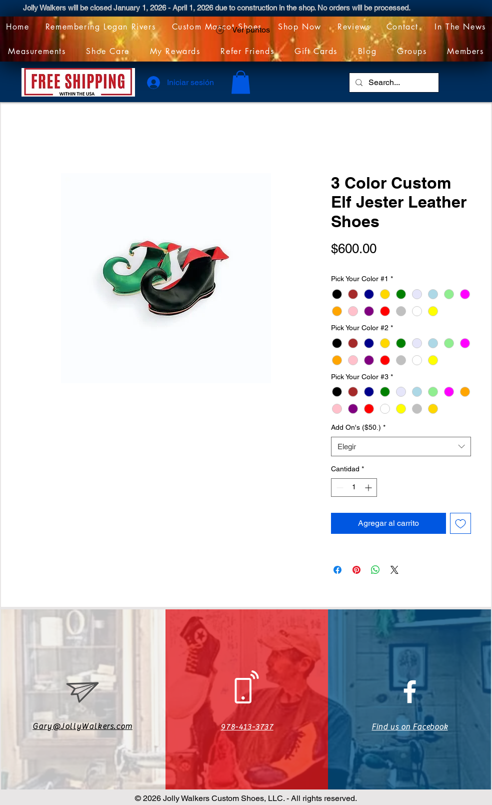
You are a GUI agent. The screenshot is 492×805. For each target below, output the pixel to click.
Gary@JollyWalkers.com (82, 726)
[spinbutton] (354, 487)
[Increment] (369, 487)
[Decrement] (338, 487)
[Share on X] (394, 570)
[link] (240, 82)
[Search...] (393, 82)
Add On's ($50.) (358, 427)
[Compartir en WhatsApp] (376, 570)
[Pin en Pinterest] (356, 570)
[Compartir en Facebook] (338, 570)
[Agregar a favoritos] (460, 523)
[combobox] (401, 446)
